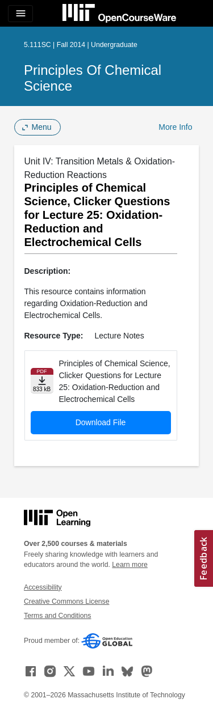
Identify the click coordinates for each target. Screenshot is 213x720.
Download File (101, 422)
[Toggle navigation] (20, 13)
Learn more (130, 565)
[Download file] (42, 380)
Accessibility (43, 587)
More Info (175, 127)
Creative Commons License (66, 601)
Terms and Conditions (57, 616)
